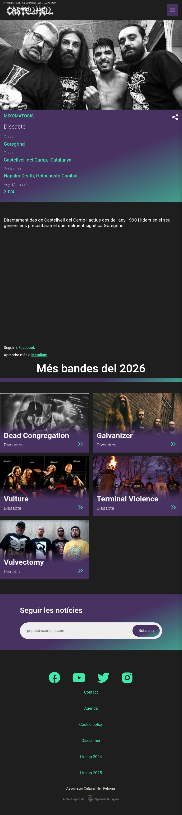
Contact (91, 692)
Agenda (91, 708)
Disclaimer (91, 740)
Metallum (39, 355)
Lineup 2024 (91, 756)
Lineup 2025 (91, 772)
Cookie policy (91, 724)
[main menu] (172, 10)
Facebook (26, 347)
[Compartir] (175, 117)
